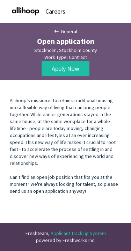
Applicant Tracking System (78, 233)
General (65, 31)
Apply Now (65, 68)
